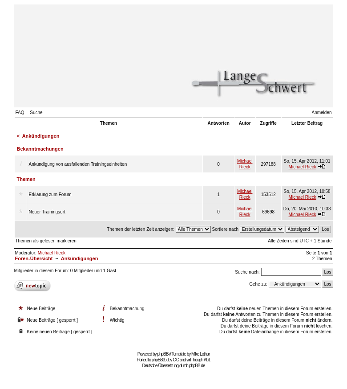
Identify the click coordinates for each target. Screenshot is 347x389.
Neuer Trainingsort (47, 211)
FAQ (20, 112)
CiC (176, 359)
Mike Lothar (200, 354)
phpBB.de (197, 365)
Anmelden (321, 112)
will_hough (194, 359)
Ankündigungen (41, 136)
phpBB (162, 354)
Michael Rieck (302, 166)
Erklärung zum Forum (50, 194)
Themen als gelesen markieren (46, 240)
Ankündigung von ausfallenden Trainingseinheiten (78, 164)
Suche (36, 112)
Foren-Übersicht (34, 258)
